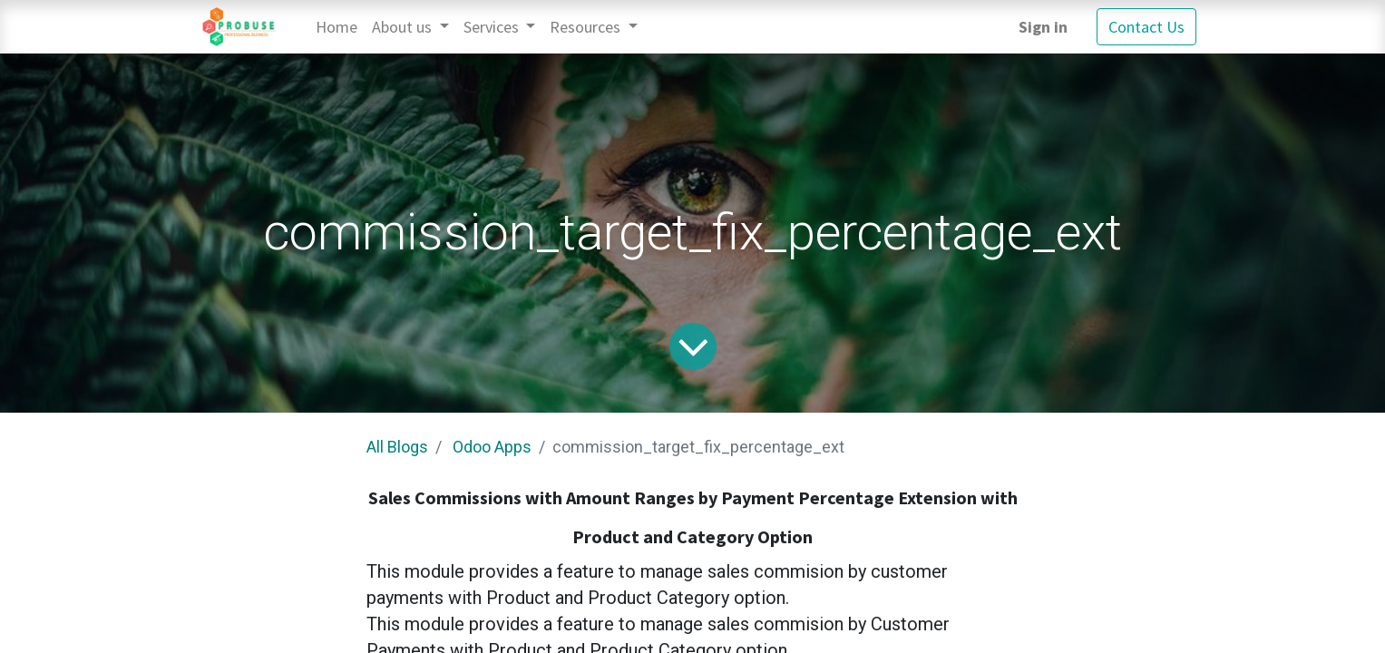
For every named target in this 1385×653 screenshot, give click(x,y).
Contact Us (1146, 26)
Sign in (1043, 26)
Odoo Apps (492, 446)
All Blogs (397, 446)
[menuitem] (336, 26)
